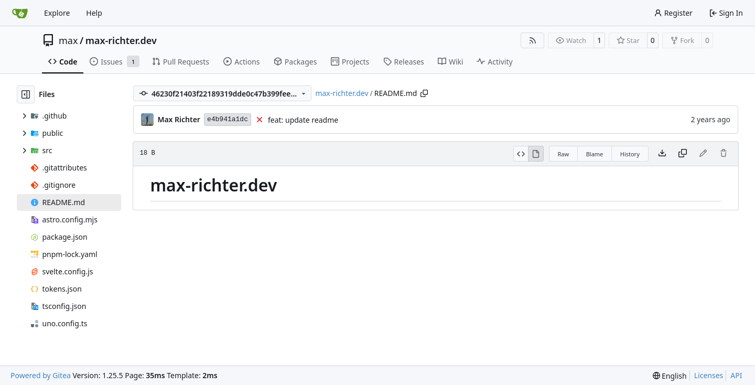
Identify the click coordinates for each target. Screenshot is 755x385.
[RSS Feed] (533, 40)
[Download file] (662, 154)
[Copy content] (682, 154)
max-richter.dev (121, 40)
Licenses (709, 375)
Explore (57, 13)
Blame (594, 154)
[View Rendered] (536, 154)
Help (94, 13)
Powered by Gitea (40, 375)
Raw (563, 154)
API (736, 375)
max (68, 40)
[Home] (20, 13)
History (630, 154)
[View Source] (520, 154)
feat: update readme (303, 120)
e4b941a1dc (227, 119)
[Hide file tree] (26, 94)
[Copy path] (424, 93)
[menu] (670, 376)
